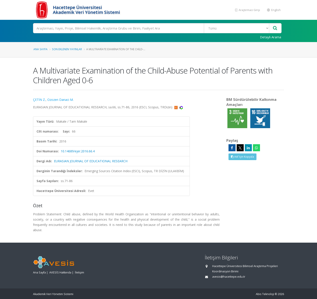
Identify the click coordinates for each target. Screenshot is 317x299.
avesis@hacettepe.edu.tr (228, 277)
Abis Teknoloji (265, 294)
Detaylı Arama (270, 37)
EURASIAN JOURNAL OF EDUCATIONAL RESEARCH (90, 161)
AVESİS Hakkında (60, 272)
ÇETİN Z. (39, 100)
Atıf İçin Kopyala (242, 157)
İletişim (79, 272)
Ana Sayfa (40, 49)
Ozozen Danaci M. (60, 100)
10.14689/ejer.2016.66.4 (78, 151)
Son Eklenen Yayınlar (67, 49)
